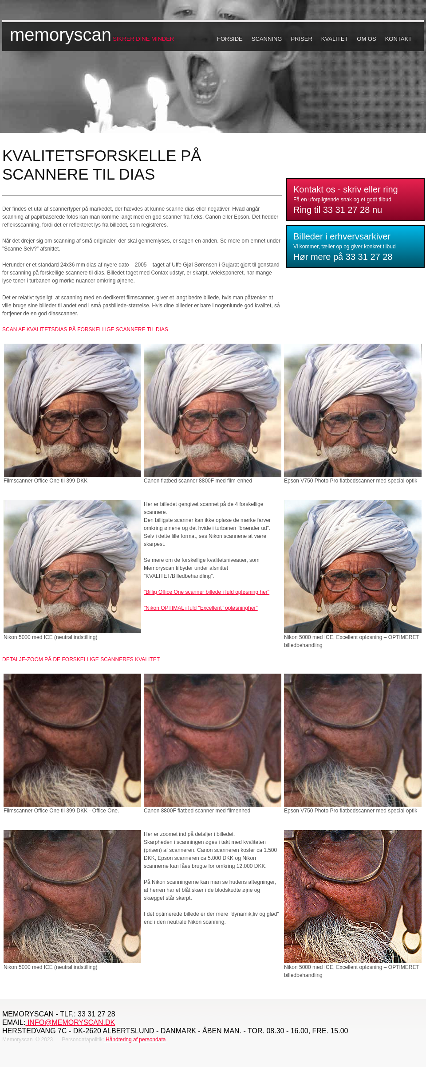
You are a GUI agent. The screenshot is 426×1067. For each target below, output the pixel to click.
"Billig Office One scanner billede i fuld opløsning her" (206, 592)
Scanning (267, 38)
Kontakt (398, 38)
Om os (366, 38)
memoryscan (60, 34)
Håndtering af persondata (135, 1039)
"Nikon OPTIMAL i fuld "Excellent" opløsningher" (201, 608)
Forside (230, 38)
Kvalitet (334, 38)
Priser (301, 38)
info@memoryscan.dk (70, 1022)
